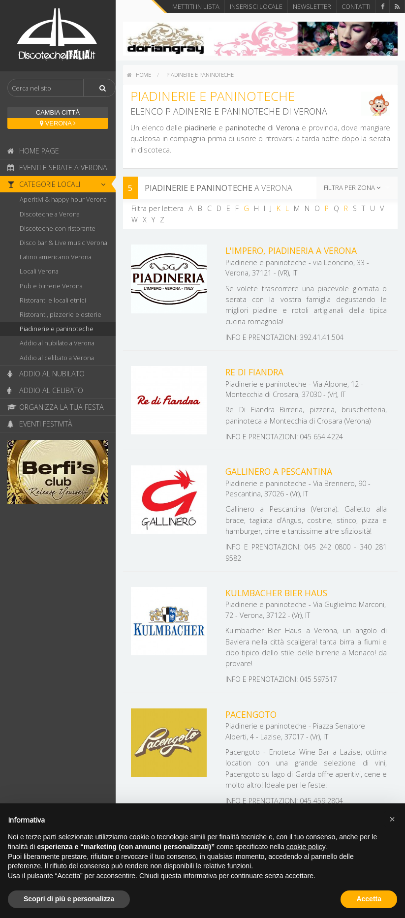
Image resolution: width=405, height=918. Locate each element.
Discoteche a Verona (50, 214)
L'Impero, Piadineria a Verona (291, 250)
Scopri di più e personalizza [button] (69, 899)
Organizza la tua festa (55, 407)
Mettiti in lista (195, 6)
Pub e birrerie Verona (51, 285)
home (139, 74)
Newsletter (312, 6)
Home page (33, 150)
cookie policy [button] (305, 847)
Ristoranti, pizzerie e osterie (60, 314)
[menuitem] (139, 75)
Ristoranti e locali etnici (53, 300)
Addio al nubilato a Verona (57, 342)
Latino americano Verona (56, 256)
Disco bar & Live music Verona (63, 242)
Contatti (356, 6)
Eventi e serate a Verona (57, 167)
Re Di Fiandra (254, 372)
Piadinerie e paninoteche (56, 328)
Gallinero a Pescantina (278, 471)
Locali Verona (39, 271)
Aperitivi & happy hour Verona (63, 199)
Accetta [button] (368, 899)
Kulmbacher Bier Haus (276, 593)
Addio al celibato (45, 390)
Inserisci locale (256, 6)
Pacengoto (251, 714)
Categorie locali (59, 184)
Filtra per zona (352, 187)
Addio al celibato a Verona (57, 357)
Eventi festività (39, 423)
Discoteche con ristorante (57, 228)
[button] (392, 819)
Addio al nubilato (46, 373)
